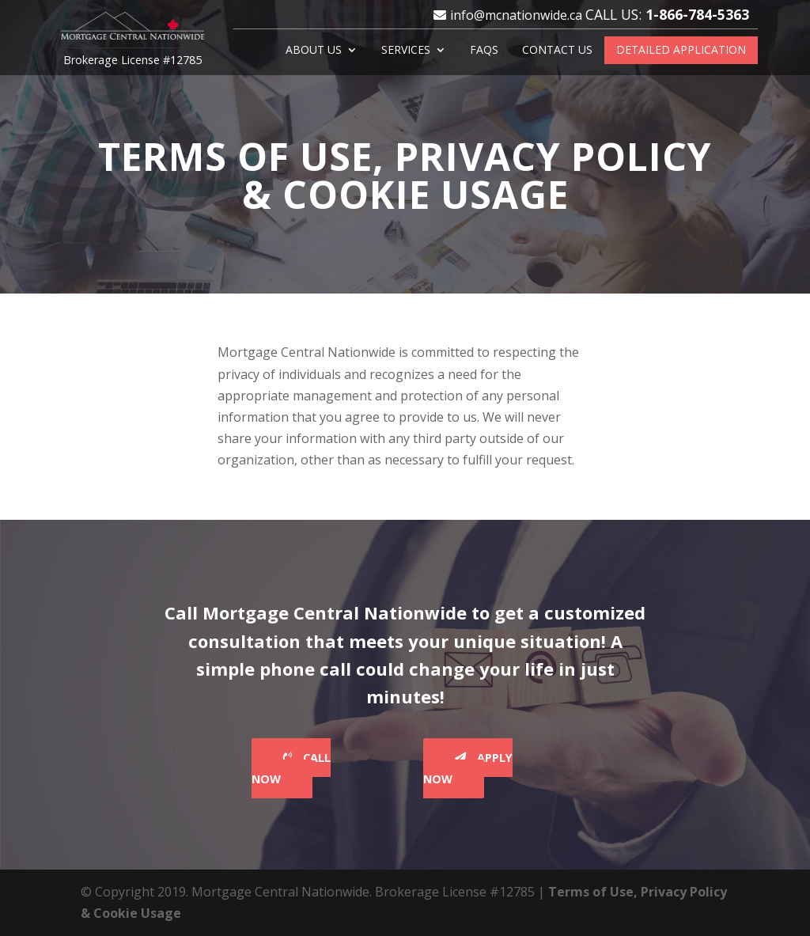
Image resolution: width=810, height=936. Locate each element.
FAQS (484, 50)
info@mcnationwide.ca (516, 15)
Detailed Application (681, 50)
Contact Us (557, 50)
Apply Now (468, 768)
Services (405, 50)
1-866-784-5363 (697, 14)
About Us (314, 50)
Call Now (291, 768)
